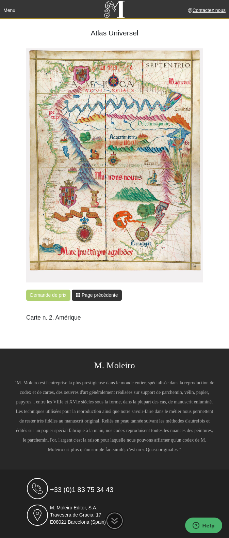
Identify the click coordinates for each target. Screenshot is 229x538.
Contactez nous (209, 10)
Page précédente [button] (97, 295)
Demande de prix (48, 295)
